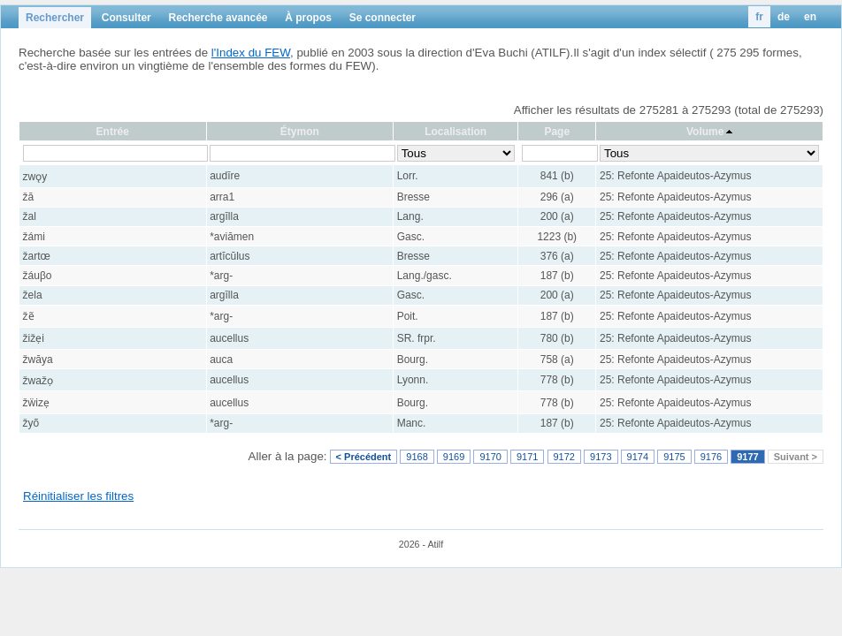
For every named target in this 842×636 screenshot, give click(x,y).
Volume (704, 131)
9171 (527, 456)
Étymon (299, 131)
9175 (674, 456)
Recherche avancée (217, 17)
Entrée (112, 131)
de (783, 17)
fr (759, 17)
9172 (564, 456)
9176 (711, 456)
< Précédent (364, 456)
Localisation (455, 131)
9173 (600, 456)
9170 (490, 456)
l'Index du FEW (250, 52)
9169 (453, 456)
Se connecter (382, 17)
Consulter (126, 17)
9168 (416, 456)
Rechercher (55, 17)
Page (557, 131)
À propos (308, 17)
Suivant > (795, 456)
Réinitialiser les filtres (78, 496)
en (810, 17)
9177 (747, 456)
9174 (637, 456)
